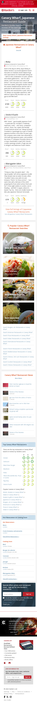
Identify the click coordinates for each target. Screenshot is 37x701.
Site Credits (7, 700)
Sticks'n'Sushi (12, 114)
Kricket (5, 458)
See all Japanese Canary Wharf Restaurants (18, 214)
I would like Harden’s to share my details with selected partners (18, 681)
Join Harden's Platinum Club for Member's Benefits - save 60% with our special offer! (17, 4)
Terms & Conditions (23, 692)
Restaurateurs (19, 694)
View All (18, 50)
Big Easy (6, 481)
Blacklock (6, 469)
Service (18, 100)
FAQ (13, 692)
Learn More (13, 632)
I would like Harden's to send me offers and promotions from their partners (17, 599)
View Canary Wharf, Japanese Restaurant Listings (17, 36)
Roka (8, 61)
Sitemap (6, 692)
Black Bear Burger (9, 465)
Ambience (23, 100)
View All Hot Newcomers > (11, 537)
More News (18, 378)
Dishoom (6, 462)
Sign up (28, 594)
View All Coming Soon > (10, 579)
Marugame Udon (13, 163)
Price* (6, 100)
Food (12, 100)
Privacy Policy (7, 602)
